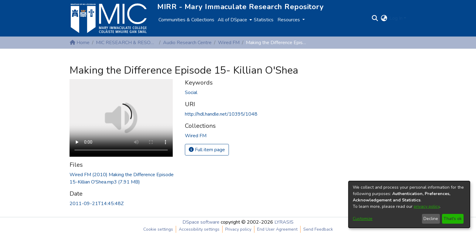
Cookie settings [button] (158, 229)
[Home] (109, 18)
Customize (362, 219)
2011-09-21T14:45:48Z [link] (97, 203)
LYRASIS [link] (284, 222)
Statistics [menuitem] (264, 19)
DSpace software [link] (200, 222)
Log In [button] (396, 18)
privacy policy (427, 206)
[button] (375, 18)
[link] (195, 135)
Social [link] (191, 92)
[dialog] (409, 204)
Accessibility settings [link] (199, 229)
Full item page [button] (207, 149)
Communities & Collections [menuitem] (186, 19)
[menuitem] (234, 20)
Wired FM (229, 42)
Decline (430, 219)
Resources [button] (289, 19)
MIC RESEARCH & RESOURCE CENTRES (126, 42)
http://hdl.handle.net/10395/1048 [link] (221, 114)
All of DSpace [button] (232, 19)
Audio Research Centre (187, 42)
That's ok (453, 219)
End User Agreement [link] (277, 229)
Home (80, 42)
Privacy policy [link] (238, 229)
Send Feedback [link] (318, 229)
